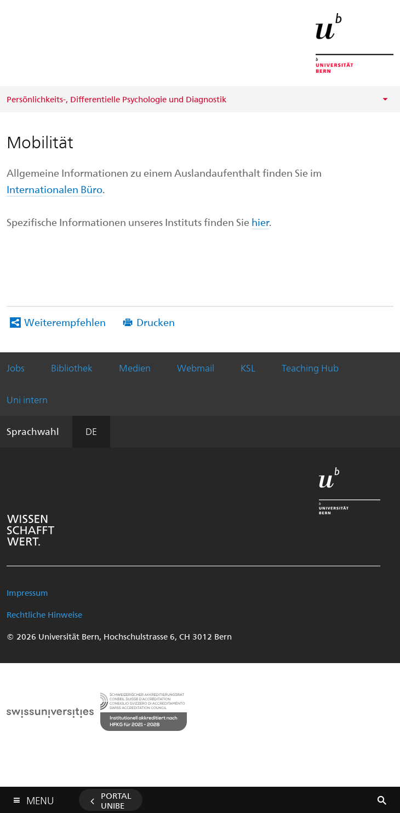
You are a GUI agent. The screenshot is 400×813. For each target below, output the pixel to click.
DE (91, 431)
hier (260, 222)
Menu (40, 798)
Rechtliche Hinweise (44, 614)
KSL (248, 368)
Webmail (195, 368)
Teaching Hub (310, 368)
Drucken (155, 322)
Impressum (27, 592)
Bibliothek (72, 368)
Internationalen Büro (54, 189)
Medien (135, 368)
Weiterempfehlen (65, 322)
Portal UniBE (116, 800)
